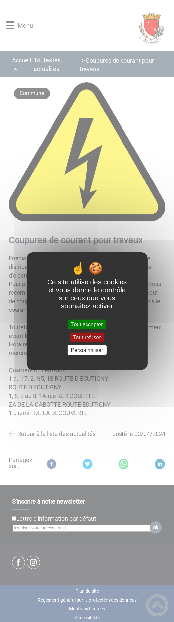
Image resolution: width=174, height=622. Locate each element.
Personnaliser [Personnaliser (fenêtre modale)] (87, 350)
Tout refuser (87, 337)
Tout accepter (87, 324)
